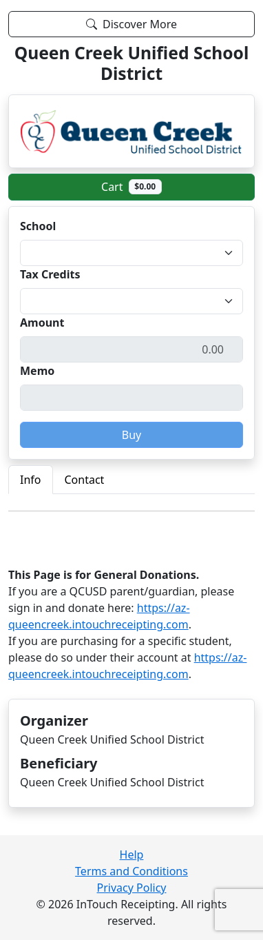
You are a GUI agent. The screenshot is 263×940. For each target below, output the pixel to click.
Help (132, 854)
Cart (131, 186)
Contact (85, 479)
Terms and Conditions (131, 871)
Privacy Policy (132, 887)
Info (30, 479)
